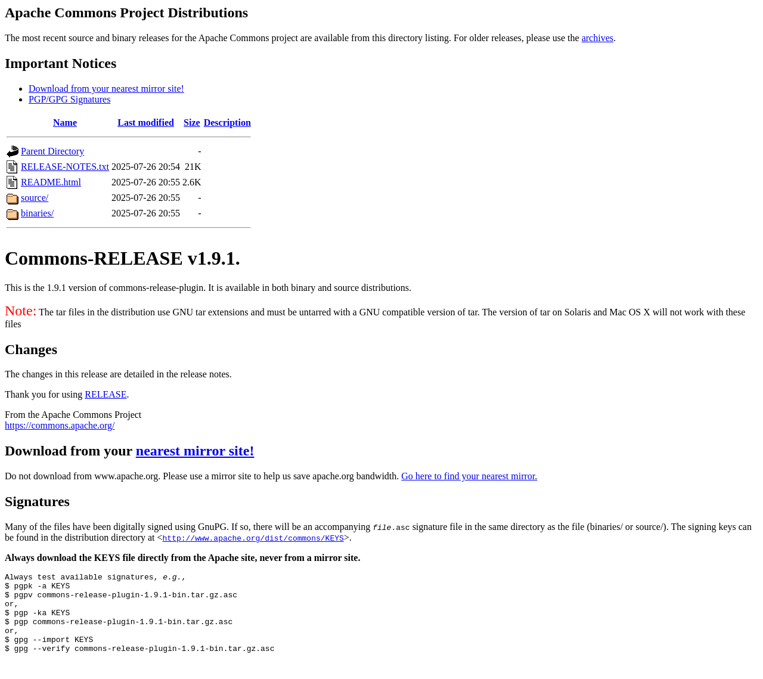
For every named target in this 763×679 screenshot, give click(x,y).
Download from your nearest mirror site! (106, 88)
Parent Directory (52, 151)
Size (192, 122)
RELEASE (105, 394)
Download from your (70, 450)
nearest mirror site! (195, 450)
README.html (51, 182)
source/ (34, 198)
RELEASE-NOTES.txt (65, 167)
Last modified (145, 122)
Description (227, 122)
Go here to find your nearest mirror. (469, 476)
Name (65, 122)
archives (597, 38)
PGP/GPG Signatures (69, 99)
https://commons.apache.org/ (60, 425)
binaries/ (37, 213)
